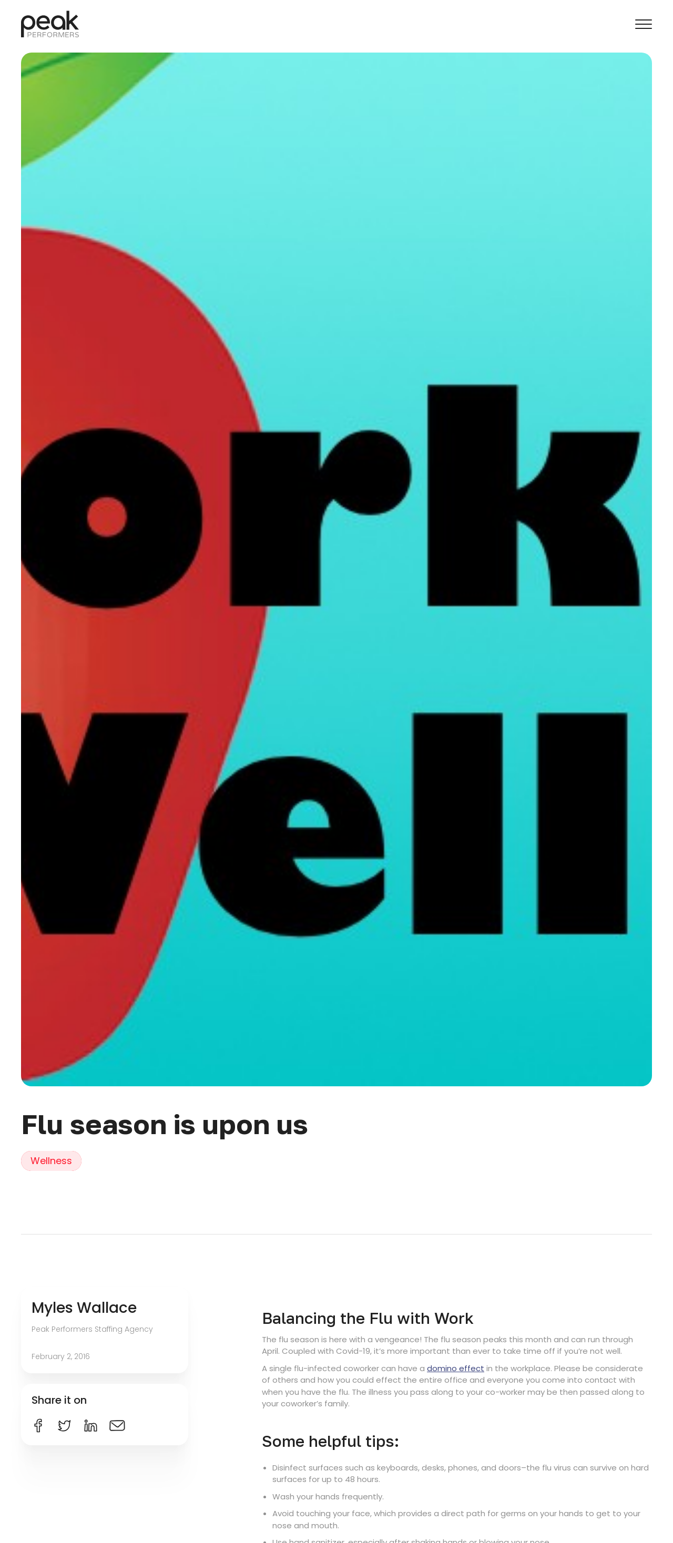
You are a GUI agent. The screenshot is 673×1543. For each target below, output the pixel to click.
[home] (50, 24)
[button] (643, 24)
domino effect (455, 1368)
